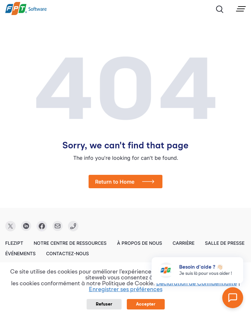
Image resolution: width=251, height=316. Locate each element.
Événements (20, 253)
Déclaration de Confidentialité (196, 284)
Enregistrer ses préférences (125, 289)
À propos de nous (139, 243)
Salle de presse (224, 243)
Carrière (183, 243)
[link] (26, 13)
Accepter (146, 304)
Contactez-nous (67, 253)
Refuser (104, 304)
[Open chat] (232, 297)
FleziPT (14, 243)
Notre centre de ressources (70, 243)
